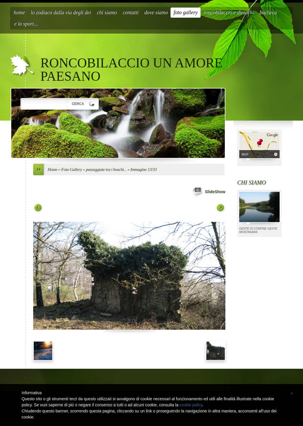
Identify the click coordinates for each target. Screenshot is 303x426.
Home (19, 12)
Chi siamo (107, 12)
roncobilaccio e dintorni (228, 12)
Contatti (131, 12)
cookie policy (190, 405)
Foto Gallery (185, 12)
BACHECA (268, 12)
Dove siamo (156, 12)
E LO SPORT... (26, 24)
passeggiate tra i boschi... (106, 169)
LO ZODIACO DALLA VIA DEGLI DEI (61, 12)
